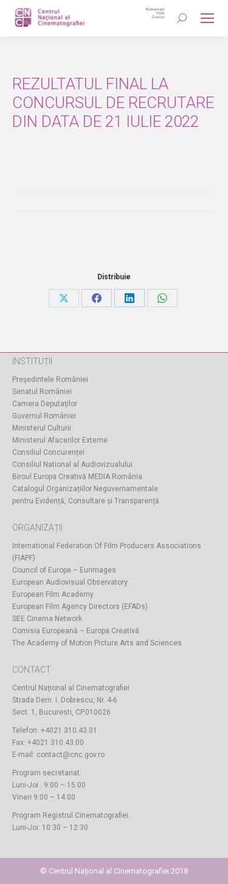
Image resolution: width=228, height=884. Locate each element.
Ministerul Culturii (41, 428)
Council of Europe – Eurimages (64, 570)
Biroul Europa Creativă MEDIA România (77, 476)
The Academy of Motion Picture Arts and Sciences (97, 643)
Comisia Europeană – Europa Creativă (75, 631)
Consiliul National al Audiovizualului (72, 464)
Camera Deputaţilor (44, 403)
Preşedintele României (50, 379)
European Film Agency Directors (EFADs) (80, 606)
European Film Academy (53, 594)
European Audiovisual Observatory (70, 582)
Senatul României (42, 391)
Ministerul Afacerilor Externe (60, 440)
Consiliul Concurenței (48, 452)
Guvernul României (44, 416)
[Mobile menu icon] (207, 18)
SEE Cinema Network (47, 618)
